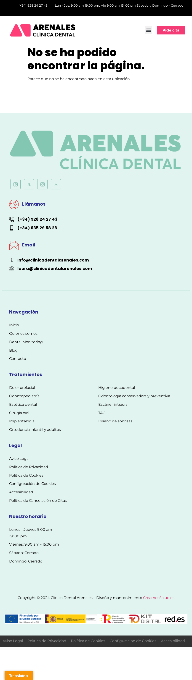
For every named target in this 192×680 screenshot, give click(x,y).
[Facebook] (15, 184)
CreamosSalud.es (158, 598)
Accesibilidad (173, 641)
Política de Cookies (88, 641)
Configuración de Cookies (133, 641)
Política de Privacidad (46, 641)
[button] (148, 30)
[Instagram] (42, 184)
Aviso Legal (13, 641)
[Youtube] (56, 184)
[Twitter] (29, 184)
